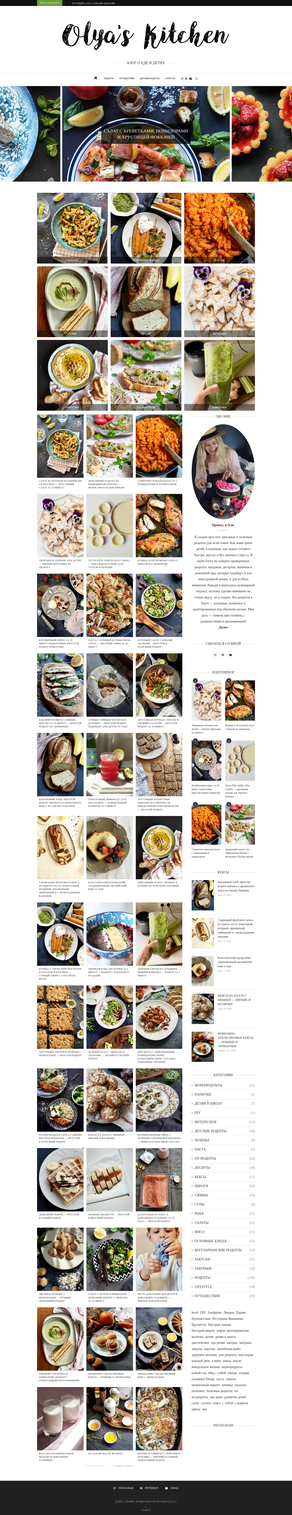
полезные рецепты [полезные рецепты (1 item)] (219, 1391)
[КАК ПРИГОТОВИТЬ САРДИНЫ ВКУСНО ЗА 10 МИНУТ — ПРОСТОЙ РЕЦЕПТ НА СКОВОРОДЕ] (60, 697)
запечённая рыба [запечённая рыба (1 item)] (228, 1349)
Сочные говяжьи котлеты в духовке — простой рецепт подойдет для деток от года (108, 723)
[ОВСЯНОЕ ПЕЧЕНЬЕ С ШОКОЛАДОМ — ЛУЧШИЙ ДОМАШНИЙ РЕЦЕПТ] (60, 1272)
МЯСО (225, 1232)
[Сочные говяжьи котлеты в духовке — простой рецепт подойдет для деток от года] (109, 697)
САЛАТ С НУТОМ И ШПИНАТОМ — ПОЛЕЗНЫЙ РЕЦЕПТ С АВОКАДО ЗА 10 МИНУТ (109, 1297)
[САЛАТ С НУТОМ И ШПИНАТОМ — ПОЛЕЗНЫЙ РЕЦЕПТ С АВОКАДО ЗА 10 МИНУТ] (109, 1272)
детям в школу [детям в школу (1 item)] (225, 1337)
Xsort (174, 1501)
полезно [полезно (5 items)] (240, 1385)
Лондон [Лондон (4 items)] (228, 1312)
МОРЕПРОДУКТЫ (225, 1085)
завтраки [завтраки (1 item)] (245, 1343)
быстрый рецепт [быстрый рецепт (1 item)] (203, 1330)
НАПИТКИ (225, 1094)
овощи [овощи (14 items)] (232, 1373)
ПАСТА (225, 1149)
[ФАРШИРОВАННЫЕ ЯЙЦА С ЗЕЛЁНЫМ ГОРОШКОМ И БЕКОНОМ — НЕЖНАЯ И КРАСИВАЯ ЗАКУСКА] (159, 1113)
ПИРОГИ (225, 1186)
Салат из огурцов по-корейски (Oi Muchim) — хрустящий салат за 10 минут (60, 484)
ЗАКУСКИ (225, 1259)
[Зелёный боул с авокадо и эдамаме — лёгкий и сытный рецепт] (109, 1029)
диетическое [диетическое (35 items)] (200, 1343)
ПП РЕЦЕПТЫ (225, 1158)
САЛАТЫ (225, 1223)
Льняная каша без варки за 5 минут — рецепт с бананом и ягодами (108, 972)
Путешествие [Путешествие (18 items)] (201, 1319)
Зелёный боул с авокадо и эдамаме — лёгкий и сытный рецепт (108, 1055)
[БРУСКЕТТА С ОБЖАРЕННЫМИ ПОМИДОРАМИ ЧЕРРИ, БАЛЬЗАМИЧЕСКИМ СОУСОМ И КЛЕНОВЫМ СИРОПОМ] (159, 1029)
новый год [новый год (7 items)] (199, 1373)
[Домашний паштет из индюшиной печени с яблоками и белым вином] (109, 458)
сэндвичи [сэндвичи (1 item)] (241, 1403)
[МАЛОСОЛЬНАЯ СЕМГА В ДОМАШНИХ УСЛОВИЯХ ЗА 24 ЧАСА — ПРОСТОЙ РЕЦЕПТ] (159, 1192)
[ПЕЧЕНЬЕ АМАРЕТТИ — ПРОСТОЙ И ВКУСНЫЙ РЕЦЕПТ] (109, 1192)
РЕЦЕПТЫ (109, 78)
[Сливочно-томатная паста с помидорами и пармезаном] (159, 458)
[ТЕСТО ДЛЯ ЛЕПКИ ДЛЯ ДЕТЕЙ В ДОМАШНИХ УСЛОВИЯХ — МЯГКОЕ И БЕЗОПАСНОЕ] (159, 1272)
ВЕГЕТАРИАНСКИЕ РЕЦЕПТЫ (225, 1250)
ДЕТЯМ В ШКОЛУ (225, 1103)
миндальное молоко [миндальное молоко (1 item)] (206, 1367)
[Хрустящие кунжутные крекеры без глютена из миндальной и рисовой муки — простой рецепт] (159, 777)
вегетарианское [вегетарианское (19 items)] (238, 1330)
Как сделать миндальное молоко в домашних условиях (56, 1457)
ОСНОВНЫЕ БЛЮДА (225, 1241)
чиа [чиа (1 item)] (204, 1409)
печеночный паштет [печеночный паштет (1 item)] (206, 1385)
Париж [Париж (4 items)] (241, 1312)
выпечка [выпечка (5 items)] (197, 1337)
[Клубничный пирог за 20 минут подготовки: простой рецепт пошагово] (60, 618)
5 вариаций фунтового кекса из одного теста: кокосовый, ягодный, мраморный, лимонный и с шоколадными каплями (59, 889)
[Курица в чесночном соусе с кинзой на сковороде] (159, 538)
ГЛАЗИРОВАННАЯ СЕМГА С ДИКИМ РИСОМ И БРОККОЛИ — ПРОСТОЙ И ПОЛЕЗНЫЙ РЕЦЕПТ (60, 1138)
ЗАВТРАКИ (225, 1268)
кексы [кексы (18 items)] (227, 1361)
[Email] (190, 78)
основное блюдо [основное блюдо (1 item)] (203, 1379)
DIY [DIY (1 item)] (203, 1312)
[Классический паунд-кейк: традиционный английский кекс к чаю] (109, 860)
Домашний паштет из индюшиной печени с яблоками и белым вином (106, 484)
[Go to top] (146, 1510)
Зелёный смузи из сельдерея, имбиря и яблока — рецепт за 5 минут (159, 972)
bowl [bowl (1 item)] (195, 1312)
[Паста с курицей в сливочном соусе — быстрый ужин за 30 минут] (109, 618)
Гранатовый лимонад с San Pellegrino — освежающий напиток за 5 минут (107, 802)
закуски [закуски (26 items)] (209, 1349)
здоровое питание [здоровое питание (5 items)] (204, 1355)
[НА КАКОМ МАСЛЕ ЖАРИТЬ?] (109, 1431)
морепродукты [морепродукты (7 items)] (232, 1367)
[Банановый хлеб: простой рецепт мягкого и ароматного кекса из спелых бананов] (60, 777)
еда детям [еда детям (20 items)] (218, 1343)
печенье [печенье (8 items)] (227, 1385)
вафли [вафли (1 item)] (221, 1330)
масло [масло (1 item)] (237, 1361)
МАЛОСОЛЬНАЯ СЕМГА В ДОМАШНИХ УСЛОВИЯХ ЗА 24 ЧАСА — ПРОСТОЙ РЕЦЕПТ (156, 1218)
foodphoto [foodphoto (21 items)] (215, 1312)
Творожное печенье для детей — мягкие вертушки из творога (60, 563)
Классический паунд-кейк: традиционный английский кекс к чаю (107, 885)
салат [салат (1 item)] (195, 1403)
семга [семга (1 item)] (217, 1403)
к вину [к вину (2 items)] (216, 1361)
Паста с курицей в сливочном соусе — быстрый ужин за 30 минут (113, 3)
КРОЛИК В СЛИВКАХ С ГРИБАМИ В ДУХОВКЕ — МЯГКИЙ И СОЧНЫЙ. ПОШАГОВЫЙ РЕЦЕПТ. (159, 1457)
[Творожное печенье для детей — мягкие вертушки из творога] (60, 538)
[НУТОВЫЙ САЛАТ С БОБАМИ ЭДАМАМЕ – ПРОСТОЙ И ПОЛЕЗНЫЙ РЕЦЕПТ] (159, 618)
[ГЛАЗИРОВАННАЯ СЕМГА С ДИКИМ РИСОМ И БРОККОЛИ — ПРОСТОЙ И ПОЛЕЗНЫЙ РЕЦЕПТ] (60, 1113)
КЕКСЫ (225, 1177)
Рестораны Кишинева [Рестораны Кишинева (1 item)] (227, 1319)
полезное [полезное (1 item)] (198, 1391)
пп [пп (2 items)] (236, 1391)
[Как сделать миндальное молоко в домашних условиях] (60, 1431)
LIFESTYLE (170, 78)
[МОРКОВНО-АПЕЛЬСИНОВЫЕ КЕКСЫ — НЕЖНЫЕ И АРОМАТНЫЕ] (109, 1351)
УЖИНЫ (225, 1195)
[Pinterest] (186, 78)
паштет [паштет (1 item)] (231, 1379)
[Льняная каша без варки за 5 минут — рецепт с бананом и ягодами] (109, 946)
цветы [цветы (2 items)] (196, 1409)
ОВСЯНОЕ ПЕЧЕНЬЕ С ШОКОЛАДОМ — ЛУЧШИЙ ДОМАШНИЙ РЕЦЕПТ (55, 1297)
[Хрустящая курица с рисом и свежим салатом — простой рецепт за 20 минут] (159, 697)
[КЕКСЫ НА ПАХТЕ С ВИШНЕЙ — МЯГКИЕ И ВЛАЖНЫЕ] (109, 1113)
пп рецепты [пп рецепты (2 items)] (200, 1397)
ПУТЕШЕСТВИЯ (126, 78)
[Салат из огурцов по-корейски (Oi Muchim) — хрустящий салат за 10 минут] (60, 458)
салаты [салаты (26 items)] (206, 1403)
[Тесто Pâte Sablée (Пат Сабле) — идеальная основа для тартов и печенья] (109, 538)
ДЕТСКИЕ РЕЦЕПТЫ (150, 78)
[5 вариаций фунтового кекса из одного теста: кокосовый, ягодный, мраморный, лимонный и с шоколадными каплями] (60, 860)
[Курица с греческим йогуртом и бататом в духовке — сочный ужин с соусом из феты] (60, 946)
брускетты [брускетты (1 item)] (199, 1325)
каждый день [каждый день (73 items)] (201, 1361)
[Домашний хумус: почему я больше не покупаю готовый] (159, 860)
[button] (65, 3)
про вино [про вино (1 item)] (216, 1397)
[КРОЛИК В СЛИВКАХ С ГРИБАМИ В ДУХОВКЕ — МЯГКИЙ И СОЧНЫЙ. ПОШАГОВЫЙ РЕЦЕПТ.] (159, 1431)
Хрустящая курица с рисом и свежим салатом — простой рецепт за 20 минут (158, 723)
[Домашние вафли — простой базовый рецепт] (60, 1192)
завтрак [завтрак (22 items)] (232, 1343)
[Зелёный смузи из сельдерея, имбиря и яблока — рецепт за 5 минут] (159, 946)
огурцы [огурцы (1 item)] (244, 1373)
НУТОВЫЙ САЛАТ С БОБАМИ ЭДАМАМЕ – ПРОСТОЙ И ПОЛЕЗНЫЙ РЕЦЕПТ (155, 643)
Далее (223, 627)
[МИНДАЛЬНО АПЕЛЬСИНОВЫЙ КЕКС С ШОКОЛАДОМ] (159, 1351)
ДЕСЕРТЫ (225, 1167)
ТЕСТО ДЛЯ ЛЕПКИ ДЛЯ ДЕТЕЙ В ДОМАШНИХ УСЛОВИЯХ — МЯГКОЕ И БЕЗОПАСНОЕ (157, 1297)
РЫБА (225, 1213)
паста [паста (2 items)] (220, 1379)
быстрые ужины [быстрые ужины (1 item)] (219, 1325)
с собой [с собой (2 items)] (227, 1403)
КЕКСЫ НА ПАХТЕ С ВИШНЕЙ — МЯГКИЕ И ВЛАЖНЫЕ (234, 1000)
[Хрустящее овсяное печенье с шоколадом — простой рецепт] (60, 1029)
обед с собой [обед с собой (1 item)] (217, 1373)
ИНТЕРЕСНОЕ (225, 1122)
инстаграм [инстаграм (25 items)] (245, 1355)
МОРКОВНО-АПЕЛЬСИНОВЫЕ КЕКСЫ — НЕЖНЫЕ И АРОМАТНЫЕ (235, 1040)
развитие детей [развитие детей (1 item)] (235, 1397)
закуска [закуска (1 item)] (197, 1349)
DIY (225, 1112)
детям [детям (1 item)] (209, 1337)
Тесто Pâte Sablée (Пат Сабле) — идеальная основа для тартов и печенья (108, 563)
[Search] (196, 78)
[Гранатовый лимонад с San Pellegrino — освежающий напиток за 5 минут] (109, 777)
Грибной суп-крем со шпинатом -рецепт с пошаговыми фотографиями (59, 1377)
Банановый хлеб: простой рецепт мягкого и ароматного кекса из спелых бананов (60, 802)
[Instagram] (182, 78)
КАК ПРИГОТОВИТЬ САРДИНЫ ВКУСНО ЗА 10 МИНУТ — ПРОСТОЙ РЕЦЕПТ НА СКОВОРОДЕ (60, 723)
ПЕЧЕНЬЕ (225, 1140)
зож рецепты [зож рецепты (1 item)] (228, 1355)
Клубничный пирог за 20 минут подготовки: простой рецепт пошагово (59, 643)
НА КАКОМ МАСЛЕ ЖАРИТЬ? (105, 1453)
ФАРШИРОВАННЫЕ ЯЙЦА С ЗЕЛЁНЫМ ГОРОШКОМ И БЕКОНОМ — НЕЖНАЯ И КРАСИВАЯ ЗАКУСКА (159, 1138)
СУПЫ (225, 1204)
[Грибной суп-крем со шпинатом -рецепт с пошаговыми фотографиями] (60, 1351)
